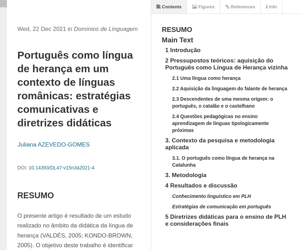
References (240, 6)
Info (271, 6)
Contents (169, 6)
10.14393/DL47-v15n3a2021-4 (62, 167)
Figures (203, 6)
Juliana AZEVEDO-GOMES (54, 144)
